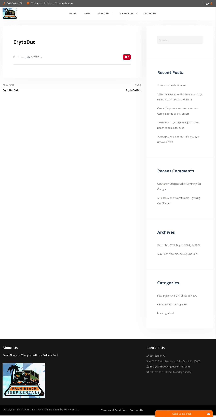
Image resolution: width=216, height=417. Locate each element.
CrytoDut (24, 42)
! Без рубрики (165, 295)
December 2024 (166, 245)
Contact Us (136, 410)
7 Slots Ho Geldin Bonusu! (171, 85)
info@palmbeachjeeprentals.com (170, 366)
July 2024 (195, 245)
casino (160, 304)
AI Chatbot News (187, 295)
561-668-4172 (14, 3)
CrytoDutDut (10, 90)
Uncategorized (165, 313)
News (185, 304)
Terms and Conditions (114, 410)
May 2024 (162, 253)
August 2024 (183, 245)
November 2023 (178, 253)
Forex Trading (173, 304)
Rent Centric (71, 409)
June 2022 (192, 253)
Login (207, 3)
